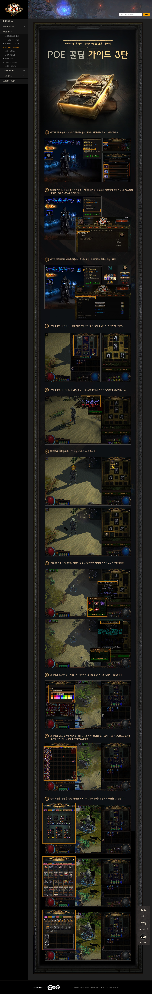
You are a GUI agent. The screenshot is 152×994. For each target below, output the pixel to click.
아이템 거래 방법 (10, 66)
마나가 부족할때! (10, 51)
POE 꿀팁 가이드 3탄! (12, 47)
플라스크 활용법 (10, 55)
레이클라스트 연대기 (12, 36)
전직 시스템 (9, 58)
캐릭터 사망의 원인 (11, 62)
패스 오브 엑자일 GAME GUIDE (14, 9)
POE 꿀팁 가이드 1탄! (12, 40)
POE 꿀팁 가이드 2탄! (12, 43)
